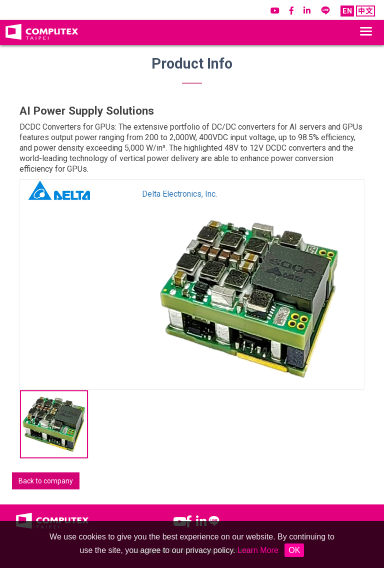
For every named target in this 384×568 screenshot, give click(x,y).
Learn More (258, 550)
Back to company (45, 481)
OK (294, 550)
